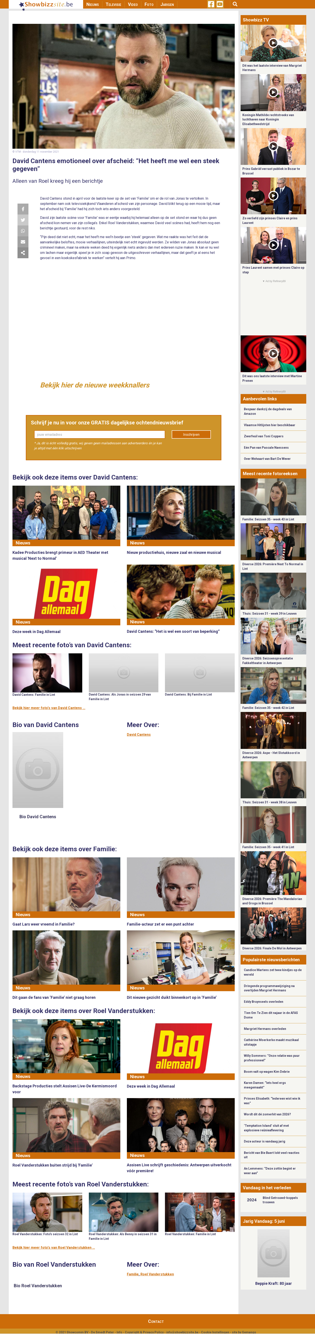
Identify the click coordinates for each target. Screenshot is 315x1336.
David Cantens (139, 735)
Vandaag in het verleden (267, 1187)
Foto (149, 4)
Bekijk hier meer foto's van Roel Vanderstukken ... (53, 1247)
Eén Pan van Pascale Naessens (266, 447)
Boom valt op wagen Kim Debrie (267, 1071)
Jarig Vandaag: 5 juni (264, 1221)
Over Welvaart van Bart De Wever (267, 458)
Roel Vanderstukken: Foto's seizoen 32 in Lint (45, 1234)
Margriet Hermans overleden (265, 1029)
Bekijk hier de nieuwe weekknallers (94, 385)
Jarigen (167, 4)
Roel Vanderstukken (157, 1274)
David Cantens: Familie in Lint (33, 694)
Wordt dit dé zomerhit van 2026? (267, 1114)
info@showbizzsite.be (182, 1332)
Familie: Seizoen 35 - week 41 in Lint (268, 847)
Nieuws (92, 4)
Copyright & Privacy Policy (144, 1332)
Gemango (249, 1332)
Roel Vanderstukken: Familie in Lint (190, 1234)
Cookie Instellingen (215, 1332)
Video (133, 4)
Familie (133, 1274)
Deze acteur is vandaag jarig (264, 1141)
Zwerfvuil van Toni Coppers (264, 436)
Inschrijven (191, 435)
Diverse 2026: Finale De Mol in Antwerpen (272, 948)
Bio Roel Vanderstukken (38, 1285)
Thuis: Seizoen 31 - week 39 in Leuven (269, 613)
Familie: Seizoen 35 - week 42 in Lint (268, 708)
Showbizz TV (256, 20)
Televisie (113, 4)
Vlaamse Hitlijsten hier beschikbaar (269, 425)
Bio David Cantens (37, 816)
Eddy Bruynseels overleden (263, 1001)
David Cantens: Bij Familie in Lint (188, 694)
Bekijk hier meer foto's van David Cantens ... (48, 708)
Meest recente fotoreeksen (270, 473)
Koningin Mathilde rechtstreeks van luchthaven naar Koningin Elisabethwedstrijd (268, 119)
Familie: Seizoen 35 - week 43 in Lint (268, 519)
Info (119, 1332)
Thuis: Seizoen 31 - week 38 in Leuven (269, 802)
